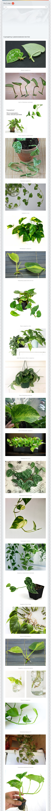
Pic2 (7, 3)
